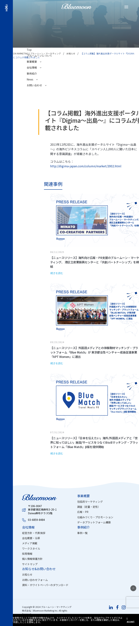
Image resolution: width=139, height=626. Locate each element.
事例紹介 (32, 73)
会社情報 (34, 67)
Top (29, 49)
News (32, 79)
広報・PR (82, 512)
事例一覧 (82, 533)
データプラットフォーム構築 (94, 522)
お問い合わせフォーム (35, 580)
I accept (130, 620)
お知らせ (27, 574)
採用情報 (27, 553)
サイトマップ (30, 564)
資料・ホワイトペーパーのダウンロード (45, 585)
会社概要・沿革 (31, 538)
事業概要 (34, 61)
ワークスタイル (31, 548)
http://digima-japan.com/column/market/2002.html (85, 166)
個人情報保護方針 (32, 559)
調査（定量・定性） (88, 507)
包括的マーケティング (90, 501)
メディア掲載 (29, 543)
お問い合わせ (37, 85)
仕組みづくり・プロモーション (95, 517)
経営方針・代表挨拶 (33, 533)
